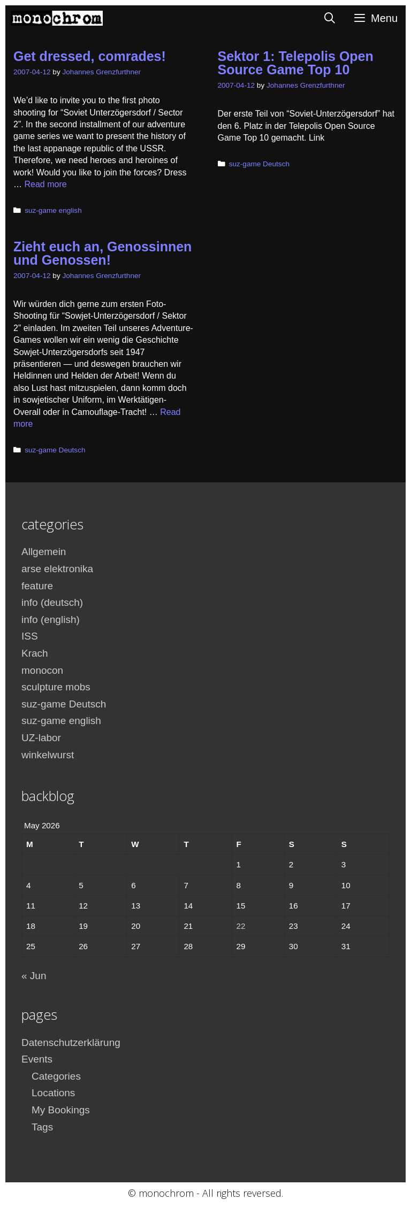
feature (37, 585)
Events (36, 1059)
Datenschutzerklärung (70, 1042)
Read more (45, 184)
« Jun (33, 975)
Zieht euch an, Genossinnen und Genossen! (102, 253)
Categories (56, 1076)
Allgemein (43, 551)
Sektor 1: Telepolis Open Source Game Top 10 (296, 63)
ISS (29, 636)
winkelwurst (47, 754)
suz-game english (53, 210)
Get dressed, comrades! (89, 56)
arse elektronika (57, 568)
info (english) (50, 619)
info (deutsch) (52, 602)
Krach (34, 653)
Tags (42, 1127)
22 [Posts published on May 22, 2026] (241, 925)
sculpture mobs (55, 687)
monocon (42, 670)
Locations (53, 1092)
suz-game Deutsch (259, 164)
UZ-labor (41, 737)
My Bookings (61, 1109)
